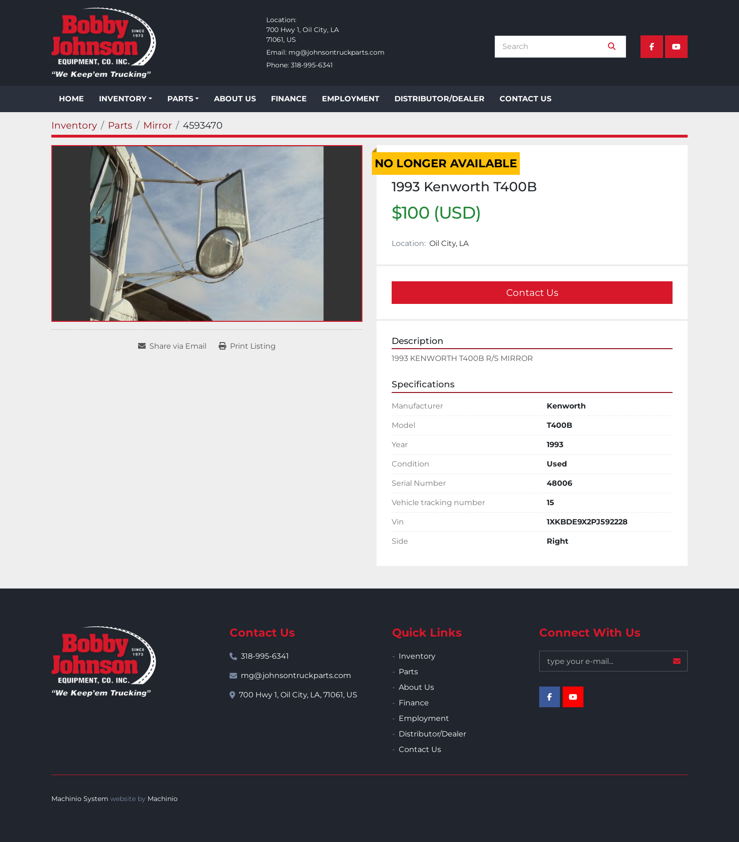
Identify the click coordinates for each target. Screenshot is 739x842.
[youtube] (676, 46)
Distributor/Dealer (439, 98)
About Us (235, 98)
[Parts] (120, 125)
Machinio (163, 798)
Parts (180, 98)
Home (71, 98)
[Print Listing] (247, 346)
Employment (350, 98)
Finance (289, 98)
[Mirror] (157, 125)
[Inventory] (74, 125)
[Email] (613, 661)
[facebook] (651, 46)
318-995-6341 (312, 65)
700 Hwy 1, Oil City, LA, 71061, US (298, 694)
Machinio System (79, 798)
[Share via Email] (172, 346)
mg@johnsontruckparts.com (336, 52)
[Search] (553, 47)
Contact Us (525, 98)
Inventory (123, 98)
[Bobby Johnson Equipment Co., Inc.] (103, 661)
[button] (125, 99)
